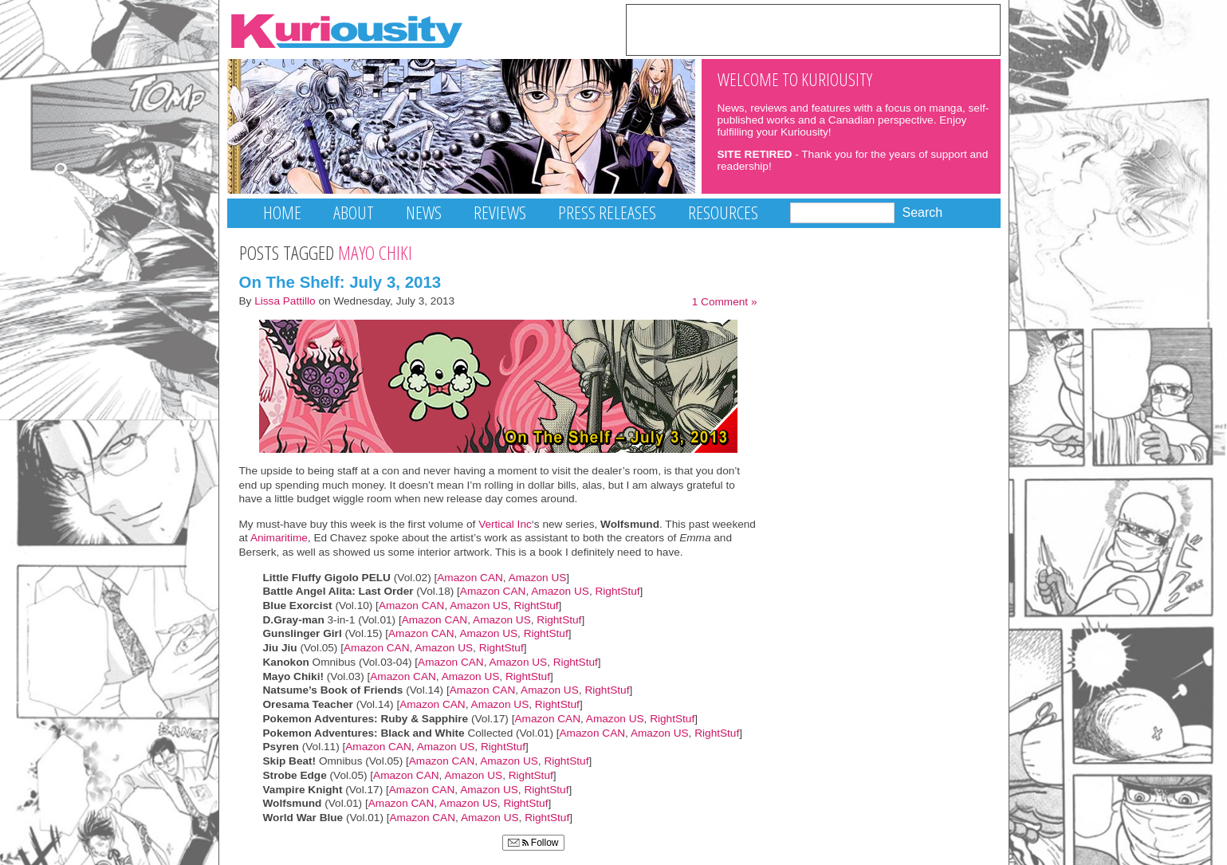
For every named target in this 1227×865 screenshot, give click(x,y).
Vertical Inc (505, 524)
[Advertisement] (813, 29)
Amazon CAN (470, 578)
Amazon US (538, 578)
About (353, 212)
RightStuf (617, 591)
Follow (533, 842)
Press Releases (607, 212)
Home (282, 212)
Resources (723, 212)
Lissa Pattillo (285, 301)
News (424, 212)
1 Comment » (724, 302)
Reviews (500, 212)
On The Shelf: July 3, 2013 (340, 282)
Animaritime (278, 538)
